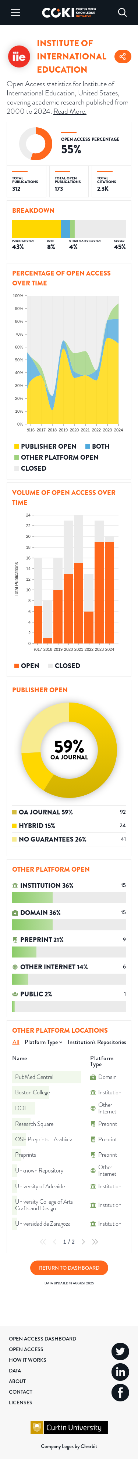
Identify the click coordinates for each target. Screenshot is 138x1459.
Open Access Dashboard (42, 1338)
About (17, 1381)
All (16, 1042)
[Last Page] (95, 1242)
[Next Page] (83, 1242)
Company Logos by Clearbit (69, 1446)
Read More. (69, 111)
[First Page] (43, 1242)
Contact (20, 1392)
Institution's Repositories (97, 1042)
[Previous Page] (55, 1242)
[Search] (122, 12)
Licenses (20, 1402)
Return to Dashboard (69, 1268)
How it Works (27, 1360)
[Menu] (15, 12)
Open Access (26, 1349)
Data (15, 1370)
